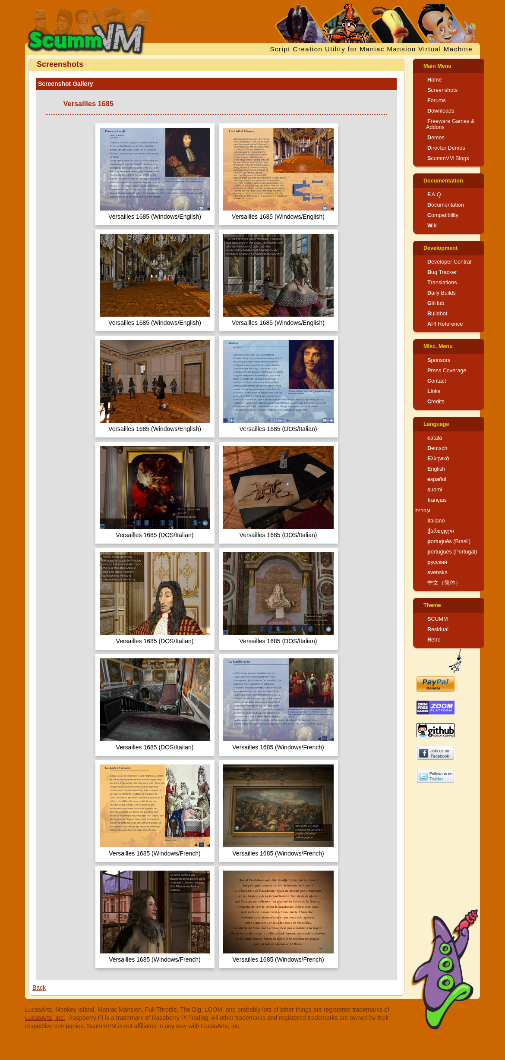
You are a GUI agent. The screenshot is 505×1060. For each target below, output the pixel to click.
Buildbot (437, 314)
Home (434, 80)
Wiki (432, 226)
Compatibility (442, 215)
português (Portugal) (452, 552)
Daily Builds (441, 293)
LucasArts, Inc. (45, 1017)
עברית (422, 510)
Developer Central (449, 262)
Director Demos (446, 148)
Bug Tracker (442, 272)
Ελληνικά (438, 459)
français (437, 500)
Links (433, 391)
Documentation (443, 181)
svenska (437, 572)
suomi (434, 490)
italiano (436, 521)
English (436, 469)
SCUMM (437, 619)
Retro (434, 640)
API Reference (445, 324)
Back (39, 987)
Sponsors (438, 360)
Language (436, 424)
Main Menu (437, 66)
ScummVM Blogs (448, 158)
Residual (437, 629)
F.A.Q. (434, 195)
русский (437, 562)
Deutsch (437, 448)
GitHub (435, 303)
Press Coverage (446, 371)
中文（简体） (444, 583)
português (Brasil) (448, 541)
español (436, 479)
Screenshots (442, 90)
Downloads (440, 111)
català (434, 438)
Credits (436, 402)
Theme (432, 605)
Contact (436, 381)
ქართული (440, 531)
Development (440, 248)
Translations (442, 283)
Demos (436, 138)
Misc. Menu (438, 346)
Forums (436, 101)
